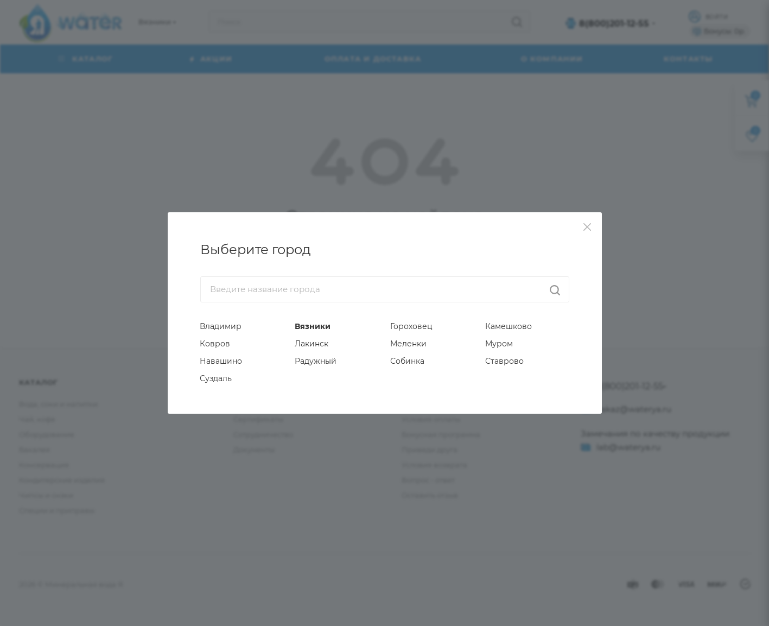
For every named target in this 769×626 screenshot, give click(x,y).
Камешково (508, 326)
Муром (499, 344)
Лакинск (311, 344)
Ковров (215, 344)
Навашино (221, 361)
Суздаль (216, 378)
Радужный (315, 361)
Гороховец (411, 326)
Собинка (407, 361)
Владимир (220, 326)
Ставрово (504, 361)
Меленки (408, 344)
